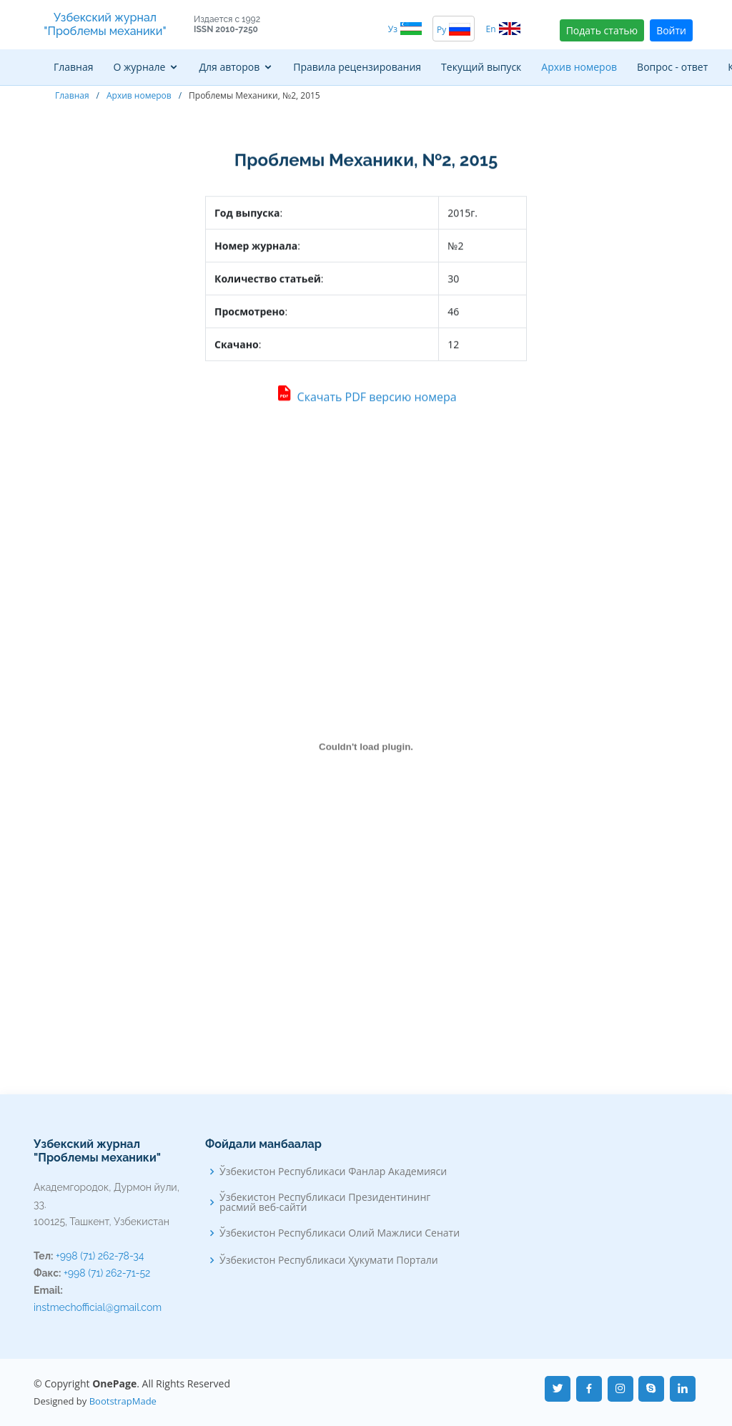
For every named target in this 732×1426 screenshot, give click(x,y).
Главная (74, 67)
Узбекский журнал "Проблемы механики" (105, 24)
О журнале (140, 67)
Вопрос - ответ (672, 67)
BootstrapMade (123, 1401)
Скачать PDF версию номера (365, 398)
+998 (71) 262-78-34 (100, 1256)
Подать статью (602, 30)
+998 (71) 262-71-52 (107, 1273)
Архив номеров (579, 67)
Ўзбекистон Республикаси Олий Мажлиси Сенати (339, 1233)
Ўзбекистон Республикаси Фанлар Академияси (333, 1172)
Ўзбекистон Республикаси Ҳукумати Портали (328, 1260)
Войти (671, 30)
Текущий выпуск (481, 67)
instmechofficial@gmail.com (98, 1307)
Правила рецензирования (357, 67)
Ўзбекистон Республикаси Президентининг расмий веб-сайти (324, 1202)
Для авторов (229, 67)
